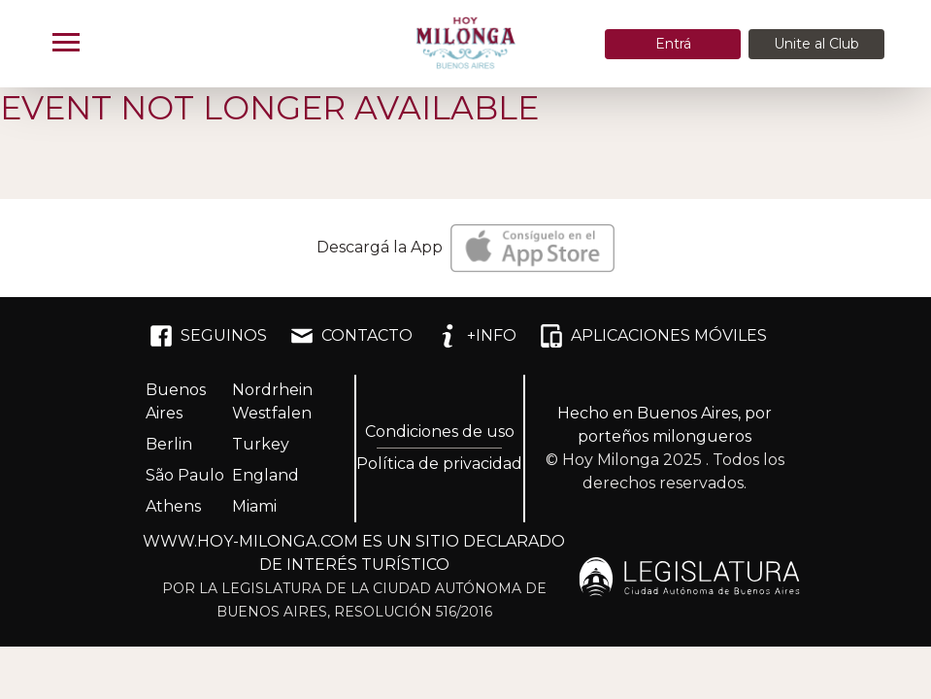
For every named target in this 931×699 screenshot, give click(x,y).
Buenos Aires (176, 401)
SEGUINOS (208, 336)
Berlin (169, 444)
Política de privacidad (439, 463)
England (265, 475)
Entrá (673, 43)
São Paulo (185, 475)
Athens (173, 506)
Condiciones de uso (440, 431)
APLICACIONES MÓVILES (653, 336)
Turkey (260, 444)
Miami (254, 506)
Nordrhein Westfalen (272, 401)
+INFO (476, 336)
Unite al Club (816, 43)
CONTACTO (351, 336)
